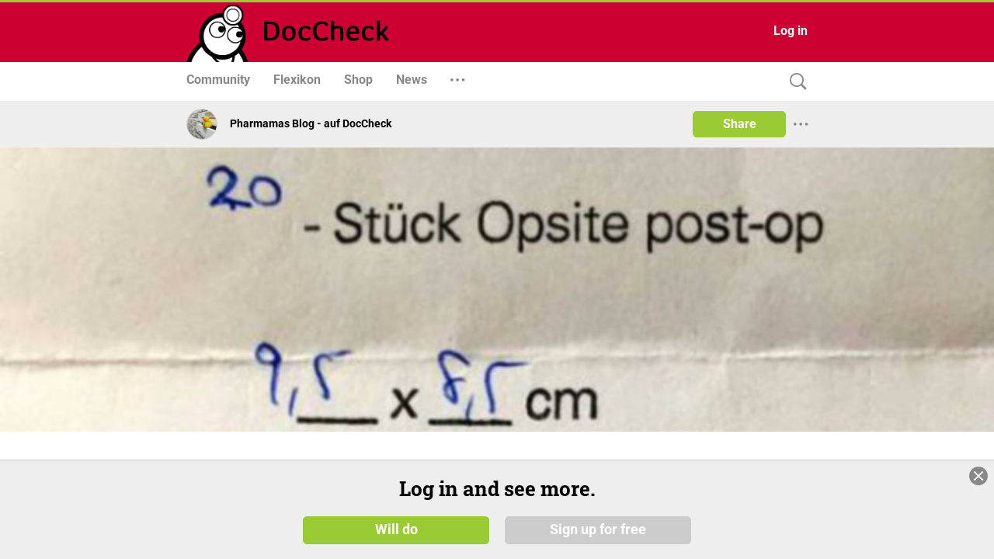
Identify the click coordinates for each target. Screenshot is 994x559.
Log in (790, 30)
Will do (396, 535)
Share (739, 123)
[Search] (794, 82)
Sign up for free (598, 535)
